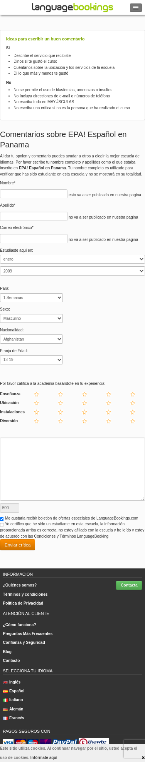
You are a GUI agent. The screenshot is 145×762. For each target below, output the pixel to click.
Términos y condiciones (25, 594)
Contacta (129, 585)
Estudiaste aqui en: (16, 250)
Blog (7, 652)
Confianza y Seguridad (24, 642)
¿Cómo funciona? (19, 625)
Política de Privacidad (23, 603)
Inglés (12, 682)
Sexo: (5, 309)
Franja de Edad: (14, 351)
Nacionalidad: (12, 330)
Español (14, 691)
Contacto (11, 660)
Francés (13, 718)
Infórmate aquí (43, 757)
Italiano (13, 700)
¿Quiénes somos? (20, 585)
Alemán (13, 709)
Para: (4, 288)
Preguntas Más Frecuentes (28, 634)
